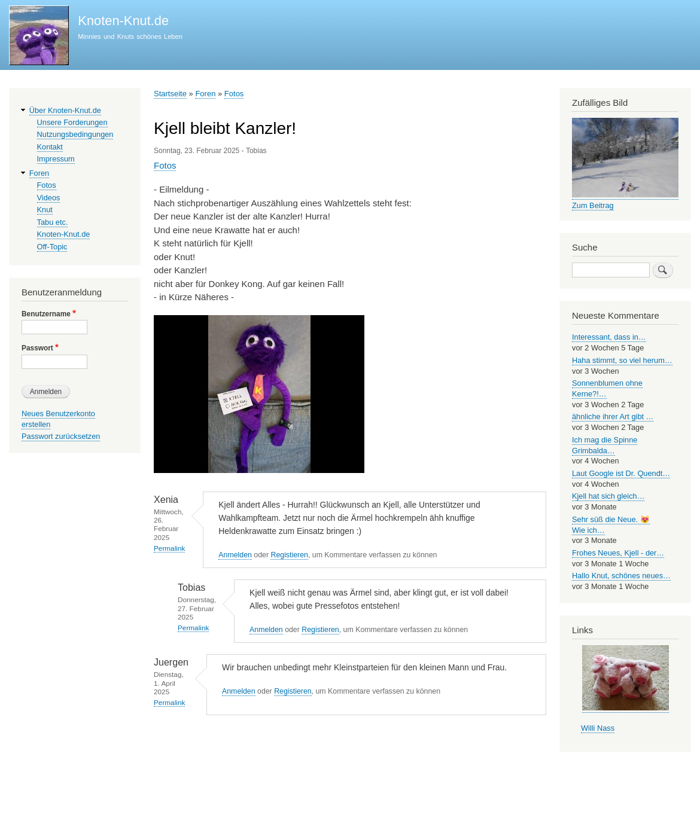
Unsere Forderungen (72, 122)
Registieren (289, 555)
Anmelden (235, 555)
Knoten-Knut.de (123, 20)
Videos (48, 197)
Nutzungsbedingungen (75, 134)
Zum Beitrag (593, 205)
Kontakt (50, 146)
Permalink (169, 548)
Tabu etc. (52, 222)
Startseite (170, 93)
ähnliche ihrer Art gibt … (612, 416)
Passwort (37, 348)
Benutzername (46, 314)
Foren (205, 93)
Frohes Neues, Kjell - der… (618, 552)
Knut (45, 209)
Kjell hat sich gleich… (608, 496)
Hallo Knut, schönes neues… (621, 575)
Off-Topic (52, 246)
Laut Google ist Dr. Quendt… (621, 473)
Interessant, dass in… (609, 336)
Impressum (56, 158)
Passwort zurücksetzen (61, 436)
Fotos (234, 93)
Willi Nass (597, 728)
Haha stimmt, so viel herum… (622, 360)
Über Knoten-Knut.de (65, 110)
